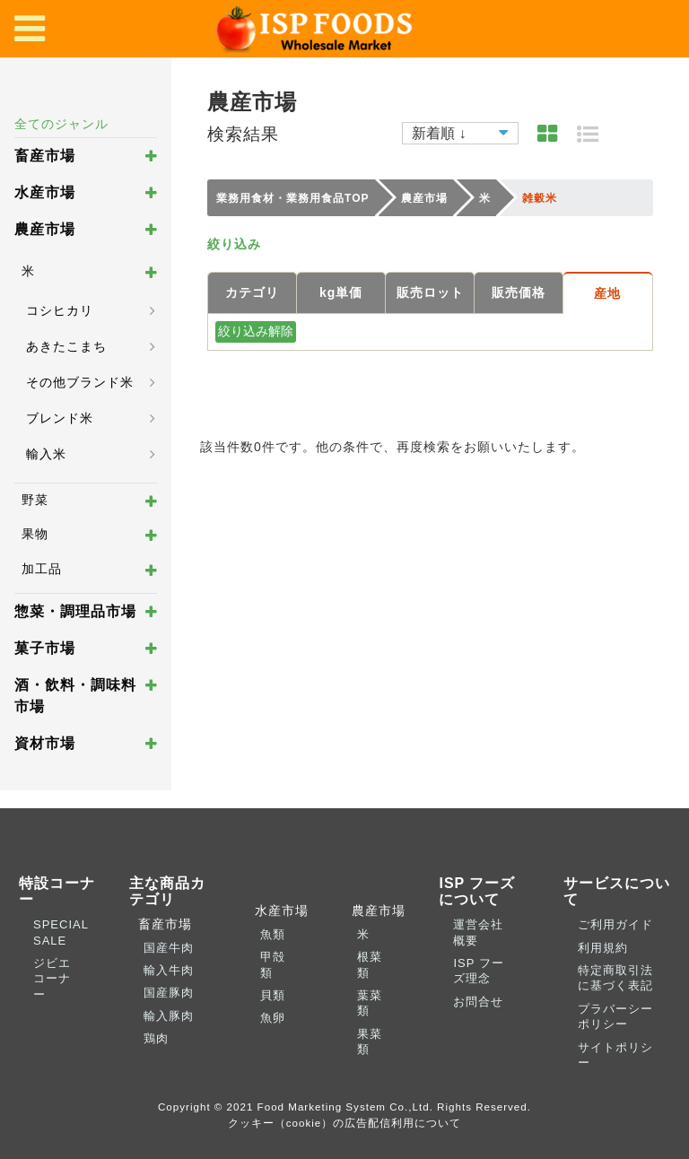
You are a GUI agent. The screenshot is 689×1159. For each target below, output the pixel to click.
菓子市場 (44, 648)
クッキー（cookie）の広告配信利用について (345, 1122)
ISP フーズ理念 (478, 970)
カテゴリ (252, 292)
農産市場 (44, 229)
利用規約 (603, 947)
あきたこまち (66, 346)
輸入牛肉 (169, 970)
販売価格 (518, 292)
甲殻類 (272, 964)
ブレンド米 (59, 418)
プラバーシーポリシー (615, 1016)
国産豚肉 (169, 992)
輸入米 (46, 454)
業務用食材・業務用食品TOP (292, 198)
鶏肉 (156, 1038)
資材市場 (44, 743)
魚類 (272, 934)
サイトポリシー (615, 1055)
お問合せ (478, 1001)
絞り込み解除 (255, 331)
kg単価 (340, 292)
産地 (607, 293)
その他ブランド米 (80, 382)
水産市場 (44, 192)
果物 (35, 534)
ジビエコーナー (52, 978)
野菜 (35, 499)
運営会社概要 (478, 932)
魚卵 (272, 1017)
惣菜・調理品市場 (75, 611)
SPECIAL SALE (60, 932)
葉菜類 (369, 1003)
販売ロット (430, 292)
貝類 (272, 995)
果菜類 (369, 1041)
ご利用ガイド (615, 924)
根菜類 (369, 964)
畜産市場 (44, 155)
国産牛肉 (169, 947)
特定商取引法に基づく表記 (615, 977)
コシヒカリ (59, 310)
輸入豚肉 (169, 1016)
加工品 (42, 569)
